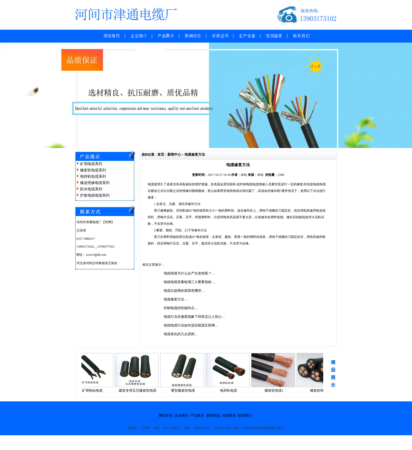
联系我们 (245, 415)
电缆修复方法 (194, 154)
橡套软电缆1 (275, 390)
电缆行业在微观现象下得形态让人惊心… (194, 317)
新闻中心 (174, 154)
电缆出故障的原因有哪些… (184, 291)
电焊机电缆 (230, 390)
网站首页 (165, 415)
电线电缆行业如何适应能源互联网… (191, 325)
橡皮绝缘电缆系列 (95, 183)
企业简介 (181, 415)
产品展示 (197, 415)
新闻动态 (213, 415)
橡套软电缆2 (321, 390)
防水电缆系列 (91, 189)
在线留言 (229, 415)
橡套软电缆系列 (93, 170)
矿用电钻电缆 (94, 390)
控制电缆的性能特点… (181, 308)
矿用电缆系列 (91, 164)
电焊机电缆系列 (93, 176)
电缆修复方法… (176, 299)
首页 (160, 154)
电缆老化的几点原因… (181, 334)
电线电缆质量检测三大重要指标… (189, 282)
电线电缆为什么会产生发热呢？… (189, 273)
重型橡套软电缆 (185, 390)
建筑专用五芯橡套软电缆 (139, 390)
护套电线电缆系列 (95, 195)
